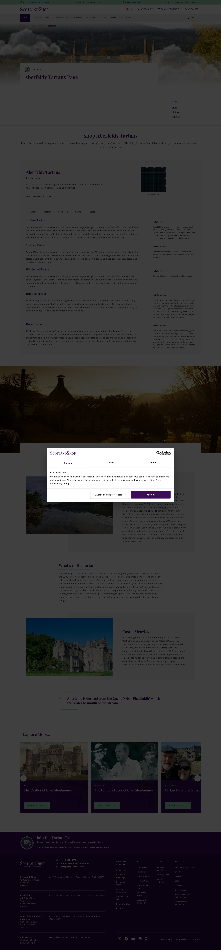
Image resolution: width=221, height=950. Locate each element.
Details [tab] (110, 462)
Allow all (151, 494)
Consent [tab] (68, 463)
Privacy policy (61, 483)
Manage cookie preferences (110, 494)
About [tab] (153, 462)
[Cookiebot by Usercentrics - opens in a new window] (158, 453)
